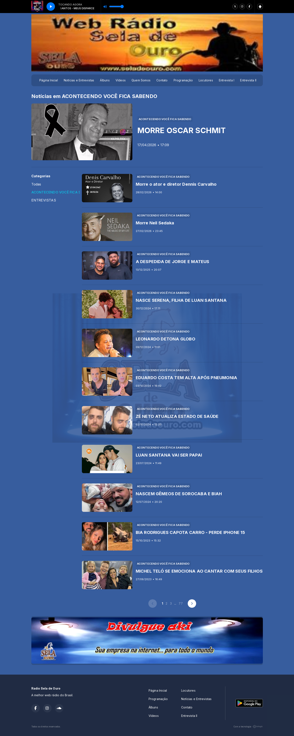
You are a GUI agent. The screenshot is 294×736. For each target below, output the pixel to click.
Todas (36, 184)
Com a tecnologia (248, 726)
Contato (162, 80)
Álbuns (104, 80)
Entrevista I (226, 80)
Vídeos (121, 80)
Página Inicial (48, 80)
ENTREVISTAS (43, 200)
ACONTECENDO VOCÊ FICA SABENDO (55, 192)
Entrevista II (248, 80)
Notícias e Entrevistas (79, 80)
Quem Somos (141, 80)
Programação (183, 80)
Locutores (206, 80)
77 (180, 603)
